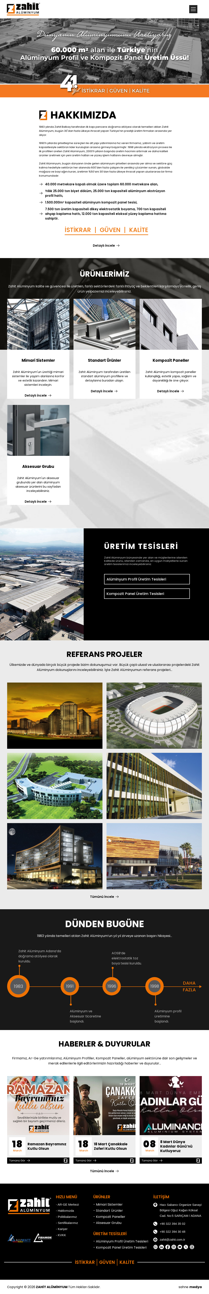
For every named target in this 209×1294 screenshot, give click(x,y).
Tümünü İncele (102, 897)
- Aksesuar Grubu (107, 1222)
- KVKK (61, 1235)
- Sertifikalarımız (67, 1223)
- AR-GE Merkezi (67, 1204)
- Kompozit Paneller (109, 1216)
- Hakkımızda (65, 1210)
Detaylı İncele (104, 245)
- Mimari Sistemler (108, 1204)
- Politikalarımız (66, 1216)
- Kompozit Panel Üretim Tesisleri (120, 1247)
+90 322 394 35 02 (169, 1224)
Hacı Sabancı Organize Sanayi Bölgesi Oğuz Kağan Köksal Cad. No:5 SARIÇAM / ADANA (177, 1209)
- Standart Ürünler (108, 1210)
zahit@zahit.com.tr (169, 1240)
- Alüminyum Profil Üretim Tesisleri (120, 1241)
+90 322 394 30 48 (169, 1232)
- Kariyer (62, 1229)
